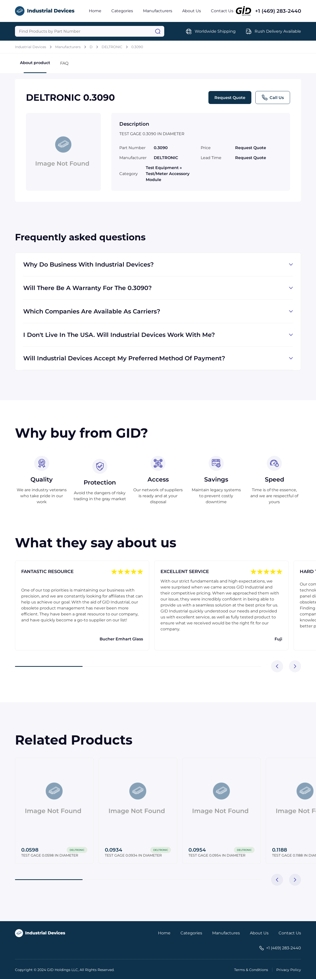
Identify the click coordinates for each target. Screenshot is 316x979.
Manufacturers (157, 10)
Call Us (273, 97)
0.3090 (137, 47)
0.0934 (113, 850)
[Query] (89, 31)
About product (35, 66)
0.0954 (197, 850)
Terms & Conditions (251, 970)
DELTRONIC (112, 47)
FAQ (64, 63)
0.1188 (279, 850)
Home (95, 10)
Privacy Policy (288, 970)
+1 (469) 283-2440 (278, 11)
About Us (191, 10)
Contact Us (222, 10)
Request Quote (229, 97)
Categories (122, 10)
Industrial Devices (30, 47)
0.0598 (29, 850)
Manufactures (226, 933)
